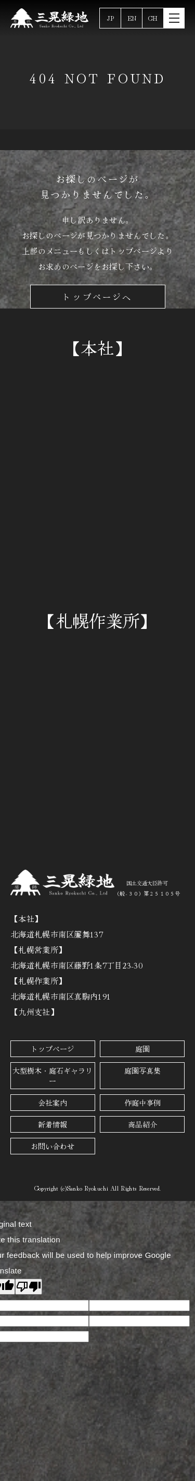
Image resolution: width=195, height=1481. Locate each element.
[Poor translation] (28, 1287)
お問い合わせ (52, 1146)
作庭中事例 (142, 1102)
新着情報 (52, 1124)
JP (110, 17)
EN (131, 17)
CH (153, 17)
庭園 (142, 1049)
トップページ (52, 1049)
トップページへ (97, 296)
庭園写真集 (142, 1070)
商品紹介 (142, 1124)
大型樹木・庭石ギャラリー (52, 1075)
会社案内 (52, 1102)
